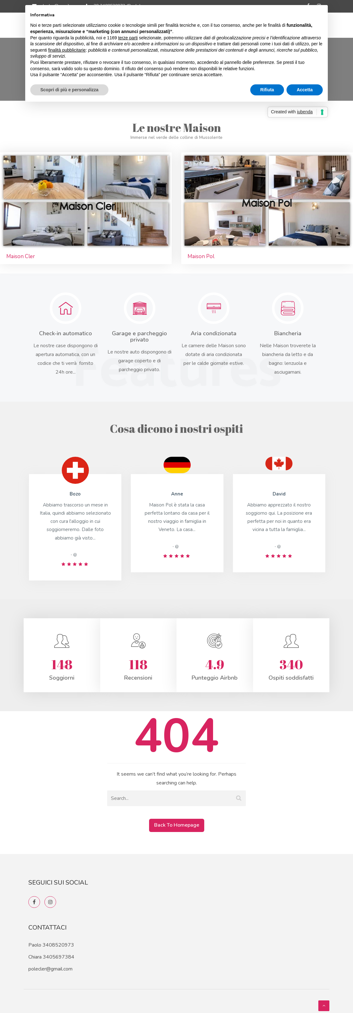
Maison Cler (20, 256)
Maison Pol (201, 256)
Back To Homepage (176, 825)
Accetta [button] (305, 89)
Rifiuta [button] (267, 89)
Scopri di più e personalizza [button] (69, 89)
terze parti (128, 37)
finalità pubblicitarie (67, 50)
